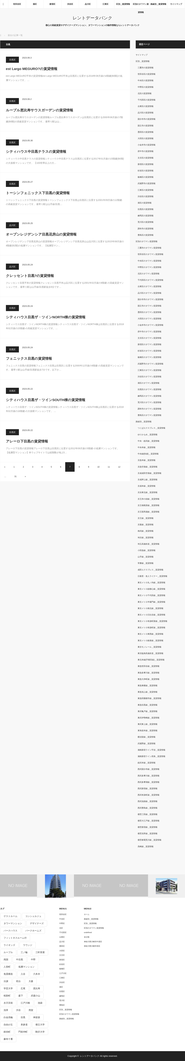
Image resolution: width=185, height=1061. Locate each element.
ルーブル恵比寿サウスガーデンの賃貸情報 (39, 110)
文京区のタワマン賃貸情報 (149, 338)
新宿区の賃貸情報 (145, 164)
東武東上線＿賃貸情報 (147, 724)
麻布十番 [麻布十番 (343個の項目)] (8, 1039)
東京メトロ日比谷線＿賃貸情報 (151, 615)
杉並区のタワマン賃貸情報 (149, 351)
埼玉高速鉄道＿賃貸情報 (148, 544)
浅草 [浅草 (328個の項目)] (6, 1010)
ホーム (86, 914)
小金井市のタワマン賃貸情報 (150, 325)
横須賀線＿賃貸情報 (146, 737)
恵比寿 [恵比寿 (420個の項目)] (36, 988)
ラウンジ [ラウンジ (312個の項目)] (27, 945)
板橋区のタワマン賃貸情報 (149, 357)
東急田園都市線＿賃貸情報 (149, 698)
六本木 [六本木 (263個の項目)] (36, 974)
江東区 (105, 4)
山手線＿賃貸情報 (145, 557)
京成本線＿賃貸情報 (146, 486)
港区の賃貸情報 (144, 203)
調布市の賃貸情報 (145, 228)
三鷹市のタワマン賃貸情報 (149, 248)
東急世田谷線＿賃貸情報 (148, 666)
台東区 (62, 937)
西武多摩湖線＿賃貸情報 (148, 782)
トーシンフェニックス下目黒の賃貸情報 (38, 193)
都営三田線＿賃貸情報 (147, 814)
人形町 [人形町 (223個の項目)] (7, 966)
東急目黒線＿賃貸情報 (147, 705)
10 (98, 467)
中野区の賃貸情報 (145, 87)
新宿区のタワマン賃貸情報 (149, 344)
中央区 (62, 919)
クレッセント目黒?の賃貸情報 (30, 276)
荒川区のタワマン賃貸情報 (149, 402)
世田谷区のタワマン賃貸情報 (150, 254)
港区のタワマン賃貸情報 (148, 383)
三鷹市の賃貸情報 (145, 68)
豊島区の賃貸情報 (145, 235)
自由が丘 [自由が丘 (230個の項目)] (8, 1024)
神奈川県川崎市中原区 (93, 942)
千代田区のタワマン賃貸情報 (150, 280)
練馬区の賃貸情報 (145, 215)
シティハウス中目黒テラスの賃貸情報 (36, 151)
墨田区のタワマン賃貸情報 (149, 312)
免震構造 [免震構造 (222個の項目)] (8, 974)
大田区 (62, 951)
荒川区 (62, 1000)
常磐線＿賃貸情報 (145, 563)
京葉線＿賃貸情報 (145, 524)
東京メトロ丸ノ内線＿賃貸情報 (151, 582)
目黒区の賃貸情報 (145, 209)
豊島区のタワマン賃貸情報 (149, 415)
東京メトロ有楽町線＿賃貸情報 (151, 627)
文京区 (62, 955)
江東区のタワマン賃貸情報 (149, 370)
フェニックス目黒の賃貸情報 (29, 358)
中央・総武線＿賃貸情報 (148, 441)
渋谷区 (70, 4)
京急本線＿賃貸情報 (146, 460)
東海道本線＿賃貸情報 (147, 730)
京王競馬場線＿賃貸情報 (148, 512)
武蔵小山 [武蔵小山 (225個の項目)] (35, 995)
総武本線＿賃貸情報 (146, 763)
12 (119, 467)
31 (15, 476)
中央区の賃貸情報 (145, 80)
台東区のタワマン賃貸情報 (149, 286)
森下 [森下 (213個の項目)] (20, 995)
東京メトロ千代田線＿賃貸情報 (151, 595)
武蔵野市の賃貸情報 (146, 183)
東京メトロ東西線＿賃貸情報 (150, 634)
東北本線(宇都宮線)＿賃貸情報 (151, 660)
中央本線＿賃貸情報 (146, 447)
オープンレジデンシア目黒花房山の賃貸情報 (41, 234)
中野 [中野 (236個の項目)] (33, 959)
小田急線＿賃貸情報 (146, 550)
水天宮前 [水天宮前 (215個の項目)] (8, 1003)
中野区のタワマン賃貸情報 (149, 267)
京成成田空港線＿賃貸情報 (149, 473)
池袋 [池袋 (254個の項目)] (40, 1003)
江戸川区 (63, 973)
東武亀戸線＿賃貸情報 (147, 711)
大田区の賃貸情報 (145, 138)
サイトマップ (176, 4)
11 (109, 467)
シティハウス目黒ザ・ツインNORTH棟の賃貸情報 (46, 317)
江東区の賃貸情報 (145, 190)
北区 (61, 928)
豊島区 (62, 1005)
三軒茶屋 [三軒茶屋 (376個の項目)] (40, 952)
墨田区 (62, 946)
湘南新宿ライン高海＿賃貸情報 (151, 756)
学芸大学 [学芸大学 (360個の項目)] (8, 988)
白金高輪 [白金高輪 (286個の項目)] (8, 1017)
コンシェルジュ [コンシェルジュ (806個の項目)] (33, 916)
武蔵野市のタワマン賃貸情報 (150, 364)
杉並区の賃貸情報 (145, 170)
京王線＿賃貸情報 (145, 518)
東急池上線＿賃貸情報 (147, 692)
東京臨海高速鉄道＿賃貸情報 (150, 653)
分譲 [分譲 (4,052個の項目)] (6, 981)
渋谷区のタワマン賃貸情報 (149, 376)
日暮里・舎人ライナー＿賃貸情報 (152, 576)
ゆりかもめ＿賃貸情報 (147, 434)
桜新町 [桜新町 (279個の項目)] (7, 995)
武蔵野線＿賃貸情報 (146, 743)
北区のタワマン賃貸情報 (148, 273)
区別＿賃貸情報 (123, 4)
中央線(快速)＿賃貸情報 (148, 454)
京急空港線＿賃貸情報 (147, 467)
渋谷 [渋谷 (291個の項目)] (18, 1010)
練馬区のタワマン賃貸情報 (149, 396)
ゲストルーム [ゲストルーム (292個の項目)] (10, 916)
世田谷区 (17, 4)
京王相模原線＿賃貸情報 (148, 505)
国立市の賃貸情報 (145, 125)
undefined (88, 932)
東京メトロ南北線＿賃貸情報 (150, 608)
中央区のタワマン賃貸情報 (149, 261)
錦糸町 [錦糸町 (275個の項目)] (7, 1031)
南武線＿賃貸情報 (145, 531)
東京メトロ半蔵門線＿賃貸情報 (151, 602)
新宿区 (52, 4)
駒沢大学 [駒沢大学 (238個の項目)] (40, 1031)
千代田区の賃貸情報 (146, 100)
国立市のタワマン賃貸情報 (149, 306)
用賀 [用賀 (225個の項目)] (31, 1010)
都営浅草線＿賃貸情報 (147, 833)
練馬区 (62, 996)
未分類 (86, 937)
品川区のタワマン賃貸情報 (149, 293)
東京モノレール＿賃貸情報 (149, 647)
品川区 (88, 4)
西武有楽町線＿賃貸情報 (148, 795)
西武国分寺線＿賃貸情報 (148, 769)
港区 (35, 4)
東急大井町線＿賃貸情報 (148, 679)
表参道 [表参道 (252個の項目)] (24, 1024)
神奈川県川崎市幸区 (92, 946)
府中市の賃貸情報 (145, 151)
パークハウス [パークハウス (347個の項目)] (10, 930)
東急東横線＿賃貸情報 (147, 685)
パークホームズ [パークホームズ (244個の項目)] (33, 930)
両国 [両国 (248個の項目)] (6, 959)
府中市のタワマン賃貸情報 (149, 331)
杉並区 (62, 964)
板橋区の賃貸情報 (145, 177)
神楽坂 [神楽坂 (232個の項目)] (36, 1017)
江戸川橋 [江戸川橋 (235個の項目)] (25, 1003)
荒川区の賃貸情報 (145, 222)
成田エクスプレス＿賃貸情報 (150, 570)
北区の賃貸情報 (144, 93)
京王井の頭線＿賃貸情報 (148, 499)
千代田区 (63, 932)
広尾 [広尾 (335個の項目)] (23, 988)
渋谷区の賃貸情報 (145, 196)
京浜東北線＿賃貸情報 (147, 492)
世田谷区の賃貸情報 (146, 74)
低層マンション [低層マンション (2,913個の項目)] (26, 966)
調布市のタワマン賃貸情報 (149, 409)
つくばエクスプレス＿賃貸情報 (151, 428)
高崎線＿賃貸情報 (145, 846)
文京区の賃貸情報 (145, 158)
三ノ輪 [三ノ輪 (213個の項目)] (24, 952)
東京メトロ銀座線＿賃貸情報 (150, 640)
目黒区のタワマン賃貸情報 (149, 389)
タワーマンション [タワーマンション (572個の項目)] (13, 923)
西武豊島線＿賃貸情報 (147, 808)
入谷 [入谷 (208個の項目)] (23, 974)
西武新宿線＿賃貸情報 (147, 788)
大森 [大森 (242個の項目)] (31, 981)
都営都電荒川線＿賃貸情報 (149, 840)
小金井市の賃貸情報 (146, 145)
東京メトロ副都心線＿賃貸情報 (151, 589)
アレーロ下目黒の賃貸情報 (27, 441)
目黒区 (12, 59)
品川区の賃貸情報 (145, 113)
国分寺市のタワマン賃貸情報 (150, 299)
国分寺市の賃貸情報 (146, 119)
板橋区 (62, 969)
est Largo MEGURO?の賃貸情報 (32, 69)
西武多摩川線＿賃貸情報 (148, 776)
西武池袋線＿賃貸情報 (147, 801)
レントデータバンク (92, 18)
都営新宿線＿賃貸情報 (147, 827)
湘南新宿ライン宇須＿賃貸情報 (151, 750)
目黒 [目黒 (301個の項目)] (23, 1017)
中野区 (62, 923)
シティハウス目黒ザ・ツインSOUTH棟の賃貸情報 (45, 400)
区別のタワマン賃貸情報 (141, 5)
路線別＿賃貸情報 (158, 4)
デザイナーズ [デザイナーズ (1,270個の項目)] (37, 923)
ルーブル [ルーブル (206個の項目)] (8, 952)
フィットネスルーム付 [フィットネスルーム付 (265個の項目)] (15, 938)
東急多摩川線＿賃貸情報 (148, 673)
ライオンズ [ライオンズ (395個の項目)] (9, 945)
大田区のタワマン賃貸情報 (149, 318)
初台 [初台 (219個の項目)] (18, 981)
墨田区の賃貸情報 (145, 132)
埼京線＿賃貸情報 (145, 537)
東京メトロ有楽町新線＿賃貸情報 (152, 621)
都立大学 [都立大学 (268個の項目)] (40, 1024)
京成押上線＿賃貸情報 (147, 479)
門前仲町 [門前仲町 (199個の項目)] (23, 1031)
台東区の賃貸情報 (145, 106)
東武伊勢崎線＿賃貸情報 (148, 718)
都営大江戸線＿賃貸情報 (148, 821)
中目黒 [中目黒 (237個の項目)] (19, 959)
